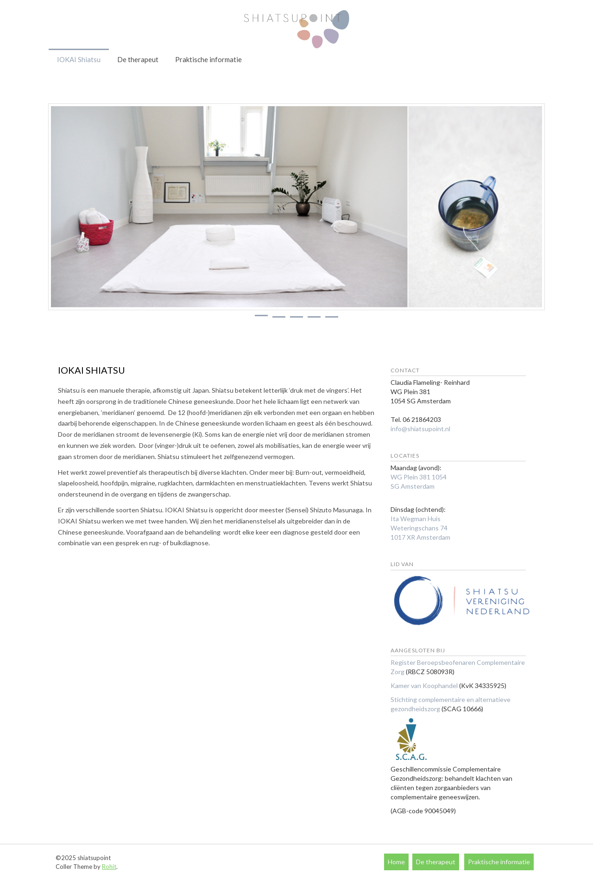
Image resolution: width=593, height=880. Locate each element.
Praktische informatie (208, 59)
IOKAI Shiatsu (79, 59)
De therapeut (137, 59)
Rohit (109, 866)
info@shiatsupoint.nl (420, 429)
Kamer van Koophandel (424, 685)
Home (396, 862)
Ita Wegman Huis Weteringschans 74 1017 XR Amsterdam (420, 528)
